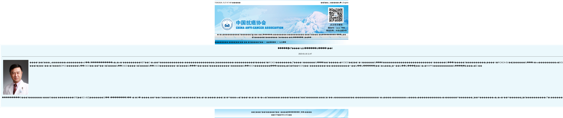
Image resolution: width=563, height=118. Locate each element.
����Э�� (238, 35)
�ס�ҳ (220, 35)
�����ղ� (335, 3)
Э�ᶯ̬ (252, 35)
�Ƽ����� (268, 37)
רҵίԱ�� (282, 42)
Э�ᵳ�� (281, 37)
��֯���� (271, 42)
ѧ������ (277, 35)
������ (295, 112)
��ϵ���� (306, 112)
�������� (294, 35)
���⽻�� (309, 35)
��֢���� (323, 35)
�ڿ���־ (338, 35)
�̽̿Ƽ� (254, 37)
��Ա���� (294, 37)
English (345, 3)
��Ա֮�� (262, 35)
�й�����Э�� (255, 42)
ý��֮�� (307, 37)
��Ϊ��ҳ (325, 3)
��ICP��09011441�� (281, 115)
